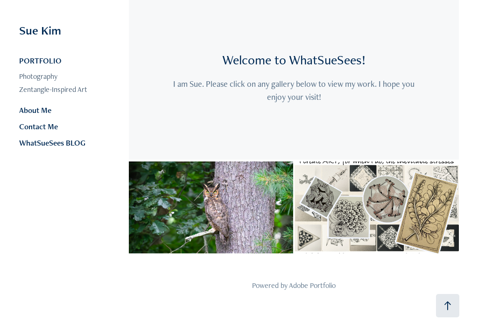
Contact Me (38, 126)
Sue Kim (40, 30)
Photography (38, 76)
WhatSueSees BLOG (52, 143)
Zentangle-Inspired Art (53, 89)
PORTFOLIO (40, 61)
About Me (35, 110)
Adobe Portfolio (312, 285)
